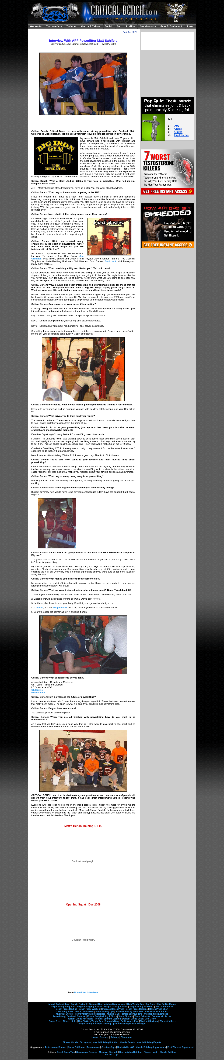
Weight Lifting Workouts (142, 1006)
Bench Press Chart (158, 1009)
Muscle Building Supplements (151, 1047)
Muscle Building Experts (149, 1042)
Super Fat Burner (76, 1047)
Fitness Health (151, 1052)
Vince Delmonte (142, 1016)
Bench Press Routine (66, 1009)
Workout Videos (168, 1021)
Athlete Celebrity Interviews (129, 1011)
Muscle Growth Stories (156, 1011)
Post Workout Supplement (180, 1047)
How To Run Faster (84, 1011)
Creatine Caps (109, 1047)
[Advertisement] (83, 49)
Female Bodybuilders (131, 1014)
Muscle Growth (127, 1042)
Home (95, 1037)
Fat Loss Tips (112, 1054)
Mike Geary (150, 1019)
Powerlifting (59, 1016)
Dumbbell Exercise (76, 1016)
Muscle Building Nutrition (105, 1042)
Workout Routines (164, 1006)
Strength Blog (112, 1021)
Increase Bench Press (113, 1009)
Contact (104, 1037)
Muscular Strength (108, 1052)
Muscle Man (113, 1014)
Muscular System (64, 1014)
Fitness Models (70, 1042)
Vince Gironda (125, 1016)
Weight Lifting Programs (63, 1006)
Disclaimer (126, 1037)
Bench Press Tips (66, 1052)
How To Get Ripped (166, 1004)
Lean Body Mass (65, 1011)
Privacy (114, 1037)
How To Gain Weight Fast (90, 1021)
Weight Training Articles (116, 1006)
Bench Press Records (137, 1009)
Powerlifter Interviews (86, 992)
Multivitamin (38, 692)
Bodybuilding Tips (105, 1011)
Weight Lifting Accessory (80, 1019)
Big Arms (150, 1004)
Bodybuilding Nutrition (130, 1052)
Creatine (38, 607)
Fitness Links (69, 1021)
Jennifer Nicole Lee (161, 1016)
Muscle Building (168, 1052)
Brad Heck (110, 261)
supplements (60, 607)
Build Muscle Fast (130, 1021)
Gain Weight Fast (135, 1004)
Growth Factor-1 (79, 1004)
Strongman (85, 1042)
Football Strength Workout (108, 1019)
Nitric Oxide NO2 (125, 1047)
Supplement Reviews (86, 1052)
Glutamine (37, 690)
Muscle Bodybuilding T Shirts (102, 1016)
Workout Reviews (149, 1021)
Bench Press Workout (89, 1009)
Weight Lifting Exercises (156, 1014)
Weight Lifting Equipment (89, 1006)
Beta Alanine (93, 1047)
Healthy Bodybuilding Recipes (90, 1014)
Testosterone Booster (55, 1047)
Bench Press (54, 1021)
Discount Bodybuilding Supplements (107, 1004)
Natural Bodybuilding (58, 1004)
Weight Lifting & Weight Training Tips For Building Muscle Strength (111, 1023)
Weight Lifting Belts (133, 1019)
